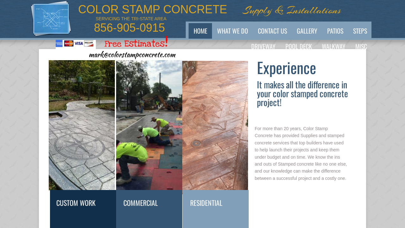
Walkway (334, 46)
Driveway (263, 46)
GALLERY (307, 30)
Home (200, 30)
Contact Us (272, 30)
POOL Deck (298, 46)
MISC (361, 46)
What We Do (232, 30)
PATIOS (335, 30)
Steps (360, 30)
